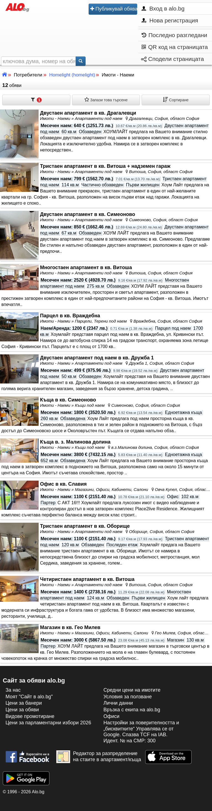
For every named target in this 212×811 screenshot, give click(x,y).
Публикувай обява (113, 9)
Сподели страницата (172, 59)
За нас (13, 690)
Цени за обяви (22, 709)
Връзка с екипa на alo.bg (132, 709)
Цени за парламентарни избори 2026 (48, 722)
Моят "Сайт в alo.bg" (29, 696)
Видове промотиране (30, 716)
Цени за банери (24, 703)
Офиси (112, 716)
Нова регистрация (169, 20)
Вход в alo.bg (163, 8)
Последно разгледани (174, 35)
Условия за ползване (128, 696)
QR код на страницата (175, 47)
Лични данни (118, 703)
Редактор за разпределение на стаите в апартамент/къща (98, 756)
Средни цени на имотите (132, 690)
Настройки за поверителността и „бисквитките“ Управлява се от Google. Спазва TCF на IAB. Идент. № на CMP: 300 (141, 731)
